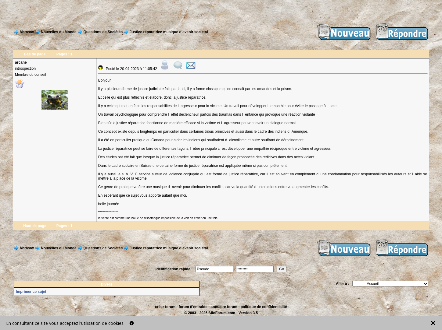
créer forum (165, 307)
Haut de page (34, 226)
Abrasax (27, 32)
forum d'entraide (193, 307)
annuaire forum (224, 307)
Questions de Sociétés (103, 32)
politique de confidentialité (264, 307)
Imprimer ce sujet (31, 292)
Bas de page (35, 54)
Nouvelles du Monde (59, 32)
